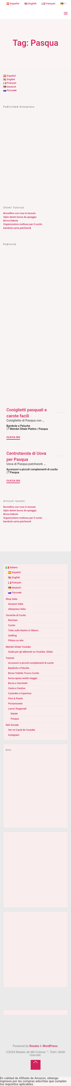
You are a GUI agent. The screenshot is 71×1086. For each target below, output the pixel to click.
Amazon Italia (15, 603)
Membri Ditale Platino (23, 429)
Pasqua (43, 429)
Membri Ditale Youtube (18, 646)
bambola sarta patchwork (17, 228)
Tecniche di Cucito (16, 615)
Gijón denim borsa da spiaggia (19, 217)
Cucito (11, 625)
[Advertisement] (35, 160)
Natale (14, 713)
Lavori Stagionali (17, 708)
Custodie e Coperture (19, 693)
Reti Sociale (12, 724)
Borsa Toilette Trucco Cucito (23, 673)
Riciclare (13, 620)
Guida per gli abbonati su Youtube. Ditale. (30, 651)
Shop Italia (11, 599)
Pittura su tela (15, 640)
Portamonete (15, 703)
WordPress (49, 1046)
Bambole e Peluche (18, 426)
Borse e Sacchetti (17, 683)
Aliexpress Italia (17, 609)
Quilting (12, 635)
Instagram (13, 735)
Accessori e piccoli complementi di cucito (32, 469)
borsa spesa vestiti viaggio (22, 678)
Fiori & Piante (15, 698)
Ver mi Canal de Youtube (21, 729)
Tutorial (10, 658)
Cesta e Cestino (16, 688)
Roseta (34, 1046)
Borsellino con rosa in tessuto (19, 213)
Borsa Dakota (10, 220)
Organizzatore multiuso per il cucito (22, 224)
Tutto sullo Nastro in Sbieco (23, 630)
